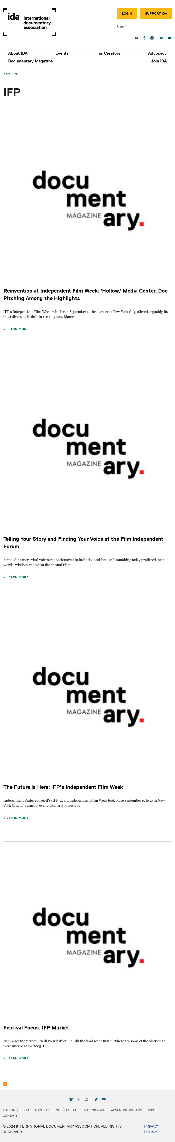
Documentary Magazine (30, 61)
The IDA (9, 1110)
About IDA (18, 53)
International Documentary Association (29, 22)
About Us (42, 1110)
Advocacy (157, 53)
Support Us (66, 1110)
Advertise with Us (126, 1110)
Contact (10, 1115)
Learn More (18, 329)
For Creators (108, 53)
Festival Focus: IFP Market (36, 1027)
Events (62, 53)
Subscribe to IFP (5, 1084)
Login (127, 13)
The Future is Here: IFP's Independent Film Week (63, 787)
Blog (25, 1110)
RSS (151, 1110)
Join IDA (159, 61)
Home (6, 73)
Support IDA (156, 13)
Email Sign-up (93, 1110)
